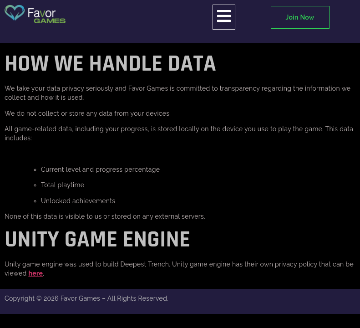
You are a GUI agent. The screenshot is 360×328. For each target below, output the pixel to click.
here (35, 273)
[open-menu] (224, 17)
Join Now (300, 17)
